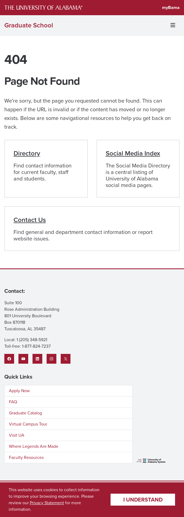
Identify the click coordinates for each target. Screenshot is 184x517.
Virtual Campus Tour (28, 424)
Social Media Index (133, 153)
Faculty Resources (26, 457)
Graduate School (28, 25)
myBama (171, 7)
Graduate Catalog (25, 413)
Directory (27, 153)
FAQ (13, 402)
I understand (143, 500)
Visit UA (16, 435)
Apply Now (19, 391)
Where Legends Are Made (33, 446)
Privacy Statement (47, 503)
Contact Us (30, 220)
